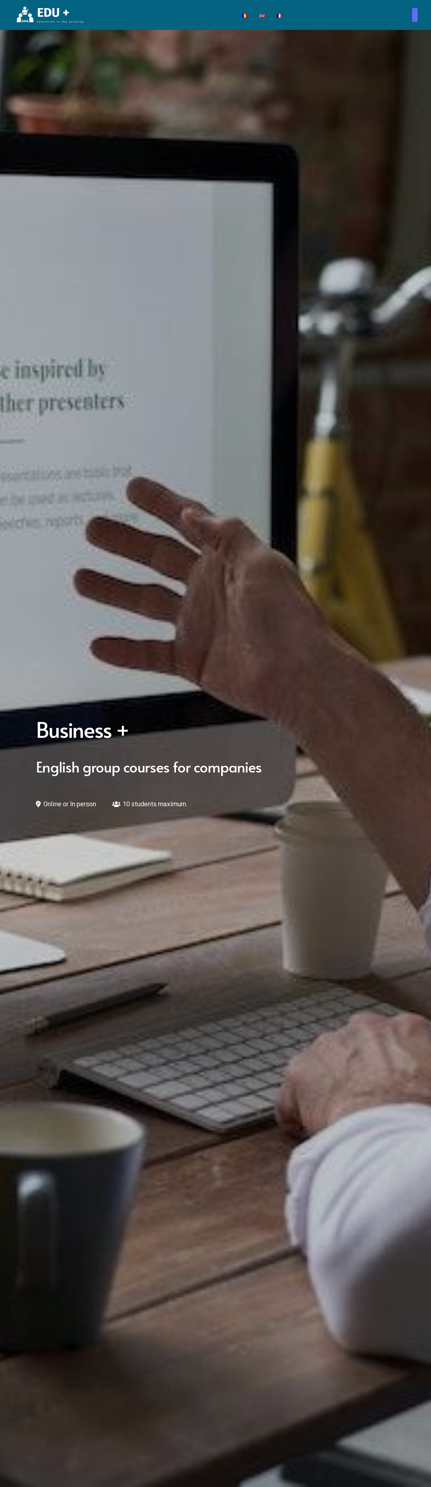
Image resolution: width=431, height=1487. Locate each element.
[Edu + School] (49, 15)
